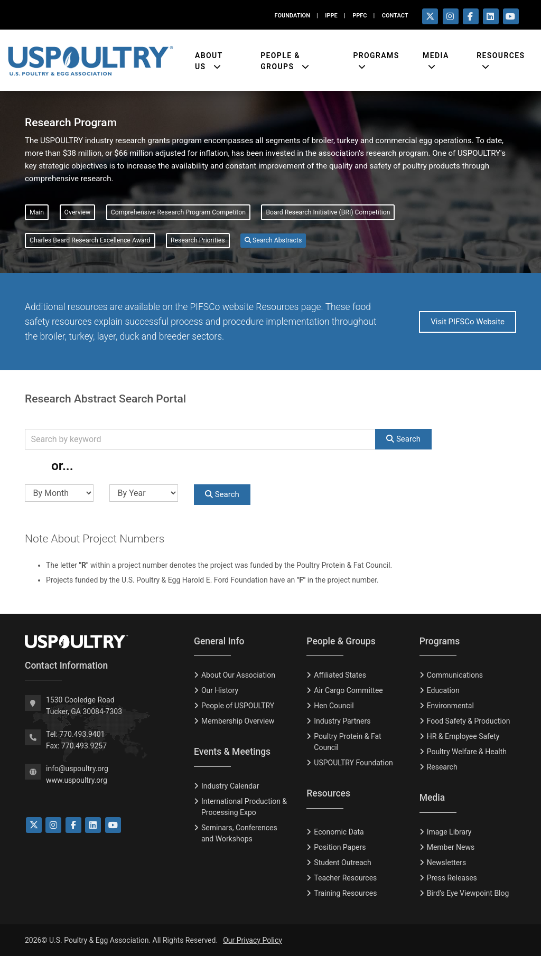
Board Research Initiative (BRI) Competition (328, 212)
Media (436, 53)
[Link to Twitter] (34, 825)
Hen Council (333, 705)
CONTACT (395, 15)
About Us (209, 58)
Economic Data (338, 832)
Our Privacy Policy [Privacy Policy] (252, 940)
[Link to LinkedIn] (93, 825)
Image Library (449, 832)
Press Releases (452, 878)
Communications (455, 675)
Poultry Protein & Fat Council (347, 742)
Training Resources (345, 893)
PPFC (359, 15)
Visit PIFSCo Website (468, 321)
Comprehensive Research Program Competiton (178, 212)
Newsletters (447, 862)
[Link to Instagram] (53, 825)
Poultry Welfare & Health (467, 751)
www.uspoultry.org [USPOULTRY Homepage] (76, 780)
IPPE (331, 15)
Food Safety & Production (468, 721)
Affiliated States (340, 675)
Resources (501, 53)
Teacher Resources (345, 878)
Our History (219, 690)
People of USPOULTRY (237, 705)
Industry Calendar (230, 786)
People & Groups (280, 58)
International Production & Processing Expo (244, 807)
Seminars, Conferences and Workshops (239, 833)
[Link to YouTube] (113, 825)
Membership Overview (237, 721)
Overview (77, 212)
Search (403, 439)
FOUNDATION (292, 15)
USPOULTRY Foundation (353, 762)
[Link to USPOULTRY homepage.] (90, 58)
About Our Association (238, 675)
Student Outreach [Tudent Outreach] (342, 862)
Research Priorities (198, 240)
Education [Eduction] (443, 690)
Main (37, 212)
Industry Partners (342, 721)
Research (442, 767)
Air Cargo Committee (348, 690)
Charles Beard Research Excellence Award (90, 240)
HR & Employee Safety (463, 736)
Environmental (450, 705)
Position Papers (340, 847)
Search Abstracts (273, 240)
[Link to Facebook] (73, 825)
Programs (376, 53)
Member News (451, 847)
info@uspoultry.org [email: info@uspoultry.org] (77, 768)
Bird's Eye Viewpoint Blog (468, 893)
